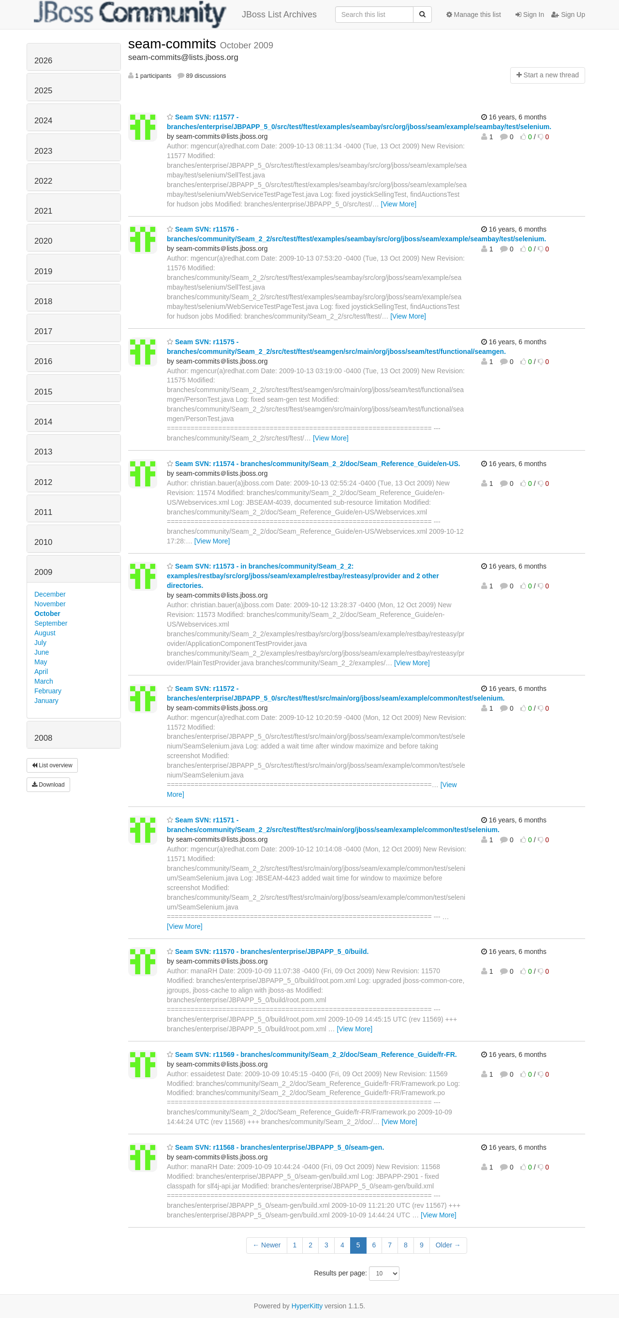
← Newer (266, 1245)
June (41, 652)
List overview (52, 765)
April (41, 671)
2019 (43, 271)
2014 (43, 421)
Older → (448, 1245)
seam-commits (174, 43)
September (50, 623)
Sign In (530, 14)
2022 (43, 181)
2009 (43, 572)
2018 (43, 301)
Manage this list (473, 14)
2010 (43, 542)
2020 (43, 241)
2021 (43, 211)
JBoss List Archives (175, 14)
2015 (43, 391)
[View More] (399, 204)
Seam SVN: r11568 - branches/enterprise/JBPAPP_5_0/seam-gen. (275, 1147)
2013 (43, 451)
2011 (43, 512)
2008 (43, 738)
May (40, 662)
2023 (43, 151)
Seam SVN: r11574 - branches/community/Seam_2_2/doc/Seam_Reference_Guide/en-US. (313, 464)
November (50, 604)
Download (48, 784)
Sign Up (568, 14)
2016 (43, 361)
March (43, 681)
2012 (43, 482)
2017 (43, 331)
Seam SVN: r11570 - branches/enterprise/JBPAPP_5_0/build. (267, 951)
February (47, 691)
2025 (43, 90)
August (45, 633)
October (47, 613)
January (46, 700)
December (50, 594)
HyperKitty (307, 1306)
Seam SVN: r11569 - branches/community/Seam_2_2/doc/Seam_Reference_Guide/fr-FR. (312, 1054)
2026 (43, 60)
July (40, 642)
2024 (43, 120)
